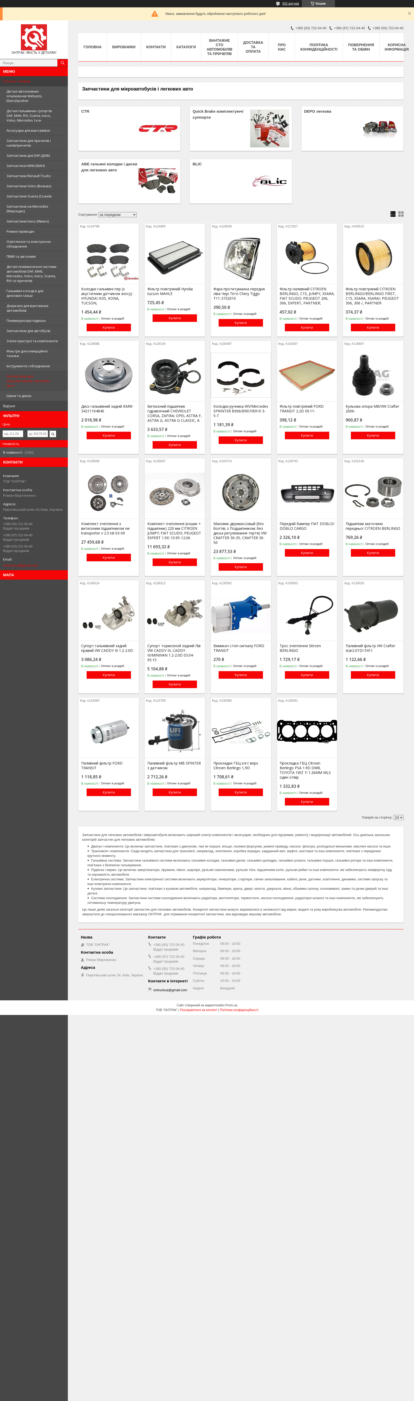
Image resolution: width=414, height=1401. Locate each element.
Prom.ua (231, 1005)
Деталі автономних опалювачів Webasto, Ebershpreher (25, 96)
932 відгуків (290, 3)
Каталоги (186, 47)
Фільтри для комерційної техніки (27, 353)
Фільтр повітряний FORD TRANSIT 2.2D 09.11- (302, 408)
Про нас (282, 47)
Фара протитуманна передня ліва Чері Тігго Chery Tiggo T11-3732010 (239, 294)
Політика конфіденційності (318, 47)
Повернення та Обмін (361, 47)
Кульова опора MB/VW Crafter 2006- (372, 408)
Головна (92, 47)
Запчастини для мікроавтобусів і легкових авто (28, 381)
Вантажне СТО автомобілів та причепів (219, 47)
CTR (85, 111)
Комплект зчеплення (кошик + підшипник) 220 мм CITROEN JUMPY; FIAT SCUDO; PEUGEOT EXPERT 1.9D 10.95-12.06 (174, 530)
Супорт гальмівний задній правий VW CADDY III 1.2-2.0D (107, 648)
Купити (109, 327)
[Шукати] (62, 63)
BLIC (197, 164)
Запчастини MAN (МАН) (26, 165)
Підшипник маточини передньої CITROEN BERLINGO (373, 526)
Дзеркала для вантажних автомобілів (28, 308)
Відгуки (9, 406)
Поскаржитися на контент (198, 1010)
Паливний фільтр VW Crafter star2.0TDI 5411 (370, 648)
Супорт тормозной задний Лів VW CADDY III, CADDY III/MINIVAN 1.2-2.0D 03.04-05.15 (174, 653)
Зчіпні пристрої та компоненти (32, 341)
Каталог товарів (16, 81)
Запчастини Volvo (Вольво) (29, 186)
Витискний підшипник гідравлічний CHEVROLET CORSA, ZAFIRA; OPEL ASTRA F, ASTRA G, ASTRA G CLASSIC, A (174, 413)
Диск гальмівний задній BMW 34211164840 (107, 408)
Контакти (156, 47)
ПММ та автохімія (21, 256)
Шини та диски (19, 395)
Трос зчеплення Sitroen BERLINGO (300, 648)
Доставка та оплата (253, 46)
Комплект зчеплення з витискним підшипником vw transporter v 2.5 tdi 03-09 (105, 528)
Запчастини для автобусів (28, 330)
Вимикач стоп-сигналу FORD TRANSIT (238, 648)
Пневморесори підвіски (26, 320)
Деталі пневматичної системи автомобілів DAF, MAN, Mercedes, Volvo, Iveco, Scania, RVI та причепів (31, 273)
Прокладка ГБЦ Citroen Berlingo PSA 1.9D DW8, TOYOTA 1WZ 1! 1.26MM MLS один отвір (305, 770)
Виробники (123, 47)
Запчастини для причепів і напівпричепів (29, 143)
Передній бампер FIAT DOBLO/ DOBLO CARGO (307, 526)
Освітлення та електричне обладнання (29, 244)
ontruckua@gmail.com (20, 565)
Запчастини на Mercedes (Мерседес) (27, 208)
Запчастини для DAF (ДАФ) (28, 155)
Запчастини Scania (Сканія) (29, 196)
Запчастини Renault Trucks (29, 175)
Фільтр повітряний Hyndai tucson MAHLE (170, 291)
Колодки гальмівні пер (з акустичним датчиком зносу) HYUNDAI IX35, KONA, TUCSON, (106, 296)
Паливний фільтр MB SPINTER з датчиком (174, 765)
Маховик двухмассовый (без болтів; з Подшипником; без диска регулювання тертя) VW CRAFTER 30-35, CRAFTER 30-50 (240, 533)
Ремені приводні (20, 231)
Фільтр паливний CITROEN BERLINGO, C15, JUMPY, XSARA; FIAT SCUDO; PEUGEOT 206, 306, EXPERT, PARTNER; (307, 296)
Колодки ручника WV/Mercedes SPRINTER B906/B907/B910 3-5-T (240, 411)
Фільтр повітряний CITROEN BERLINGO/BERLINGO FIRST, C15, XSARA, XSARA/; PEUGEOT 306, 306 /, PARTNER (372, 296)
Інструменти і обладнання (28, 366)
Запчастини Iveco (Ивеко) (28, 221)
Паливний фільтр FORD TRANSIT (102, 765)
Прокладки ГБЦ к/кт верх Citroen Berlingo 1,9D (235, 765)
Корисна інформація (397, 47)
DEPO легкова (317, 111)
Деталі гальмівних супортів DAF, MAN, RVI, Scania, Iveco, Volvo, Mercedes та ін (29, 116)
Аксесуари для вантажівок (28, 130)
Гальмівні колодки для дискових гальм (25, 293)
